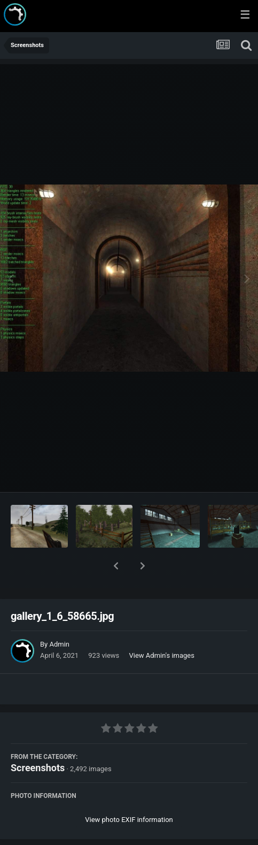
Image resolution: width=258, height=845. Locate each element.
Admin (59, 616)
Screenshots (38, 740)
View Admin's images (161, 628)
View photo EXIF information (129, 792)
